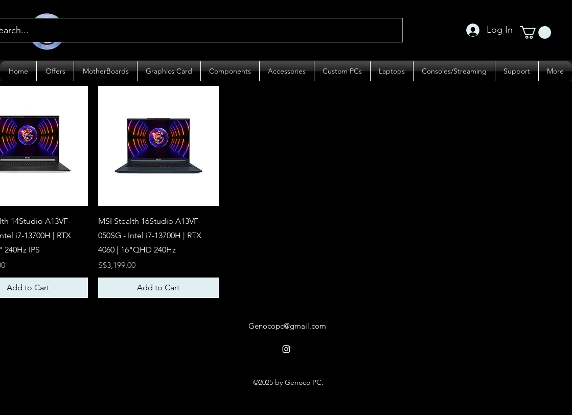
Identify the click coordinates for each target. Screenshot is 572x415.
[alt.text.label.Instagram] (286, 349)
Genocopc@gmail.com (287, 326)
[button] (535, 32)
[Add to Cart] (158, 288)
